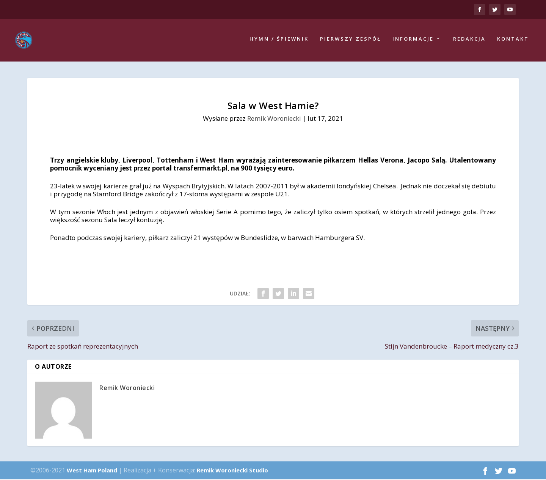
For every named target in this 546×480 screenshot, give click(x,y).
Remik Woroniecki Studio (232, 471)
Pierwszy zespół (350, 41)
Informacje (413, 41)
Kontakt (513, 41)
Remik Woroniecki (274, 118)
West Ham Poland (92, 471)
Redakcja (469, 41)
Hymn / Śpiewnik (279, 41)
